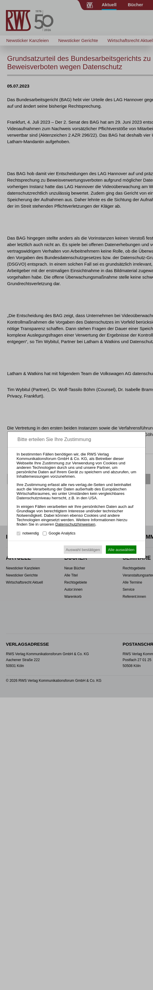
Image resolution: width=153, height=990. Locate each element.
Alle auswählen (121, 550)
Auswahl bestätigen (83, 550)
